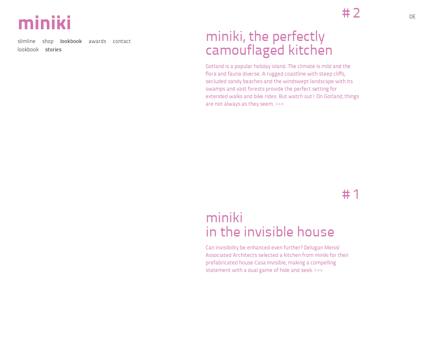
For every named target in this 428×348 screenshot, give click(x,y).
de (412, 17)
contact (122, 41)
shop (48, 41)
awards (97, 41)
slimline (27, 41)
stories (53, 50)
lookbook (71, 41)
